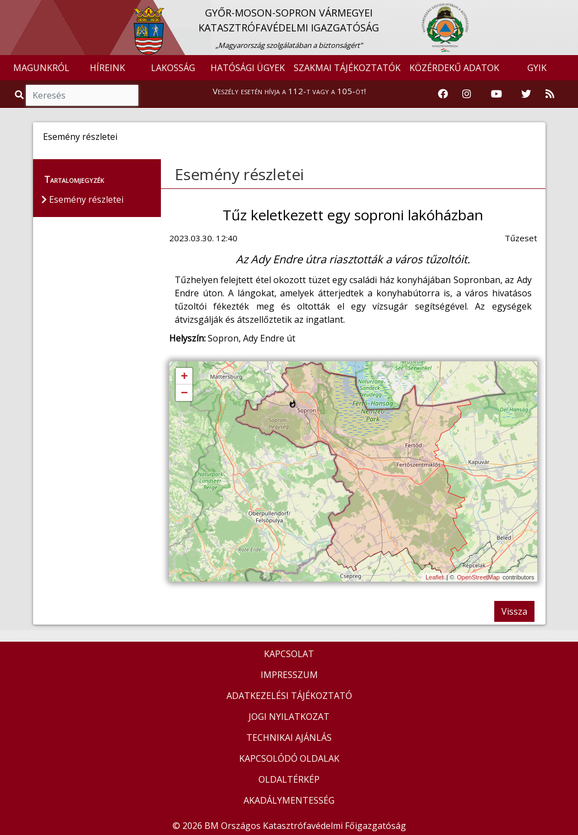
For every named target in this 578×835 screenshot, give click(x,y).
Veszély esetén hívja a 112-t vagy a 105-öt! (289, 90)
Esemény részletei (239, 174)
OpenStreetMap (478, 577)
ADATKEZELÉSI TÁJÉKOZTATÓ (289, 696)
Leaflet (434, 577)
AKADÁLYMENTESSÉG (289, 800)
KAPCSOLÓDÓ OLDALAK (289, 758)
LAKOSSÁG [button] (173, 68)
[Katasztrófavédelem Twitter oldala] (526, 94)
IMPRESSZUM (289, 675)
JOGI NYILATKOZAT (289, 717)
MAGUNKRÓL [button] (41, 68)
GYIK (537, 68)
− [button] (184, 393)
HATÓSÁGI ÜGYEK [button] (247, 68)
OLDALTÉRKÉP (289, 779)
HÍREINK (107, 68)
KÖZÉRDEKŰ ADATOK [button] (454, 68)
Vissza (514, 611)
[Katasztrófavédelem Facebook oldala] (443, 94)
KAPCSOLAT (289, 654)
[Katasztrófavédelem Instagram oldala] (466, 94)
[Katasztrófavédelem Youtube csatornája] (496, 94)
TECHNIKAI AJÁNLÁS (289, 737)
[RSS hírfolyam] (549, 94)
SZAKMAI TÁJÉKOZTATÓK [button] (347, 68)
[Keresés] (82, 95)
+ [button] (184, 376)
